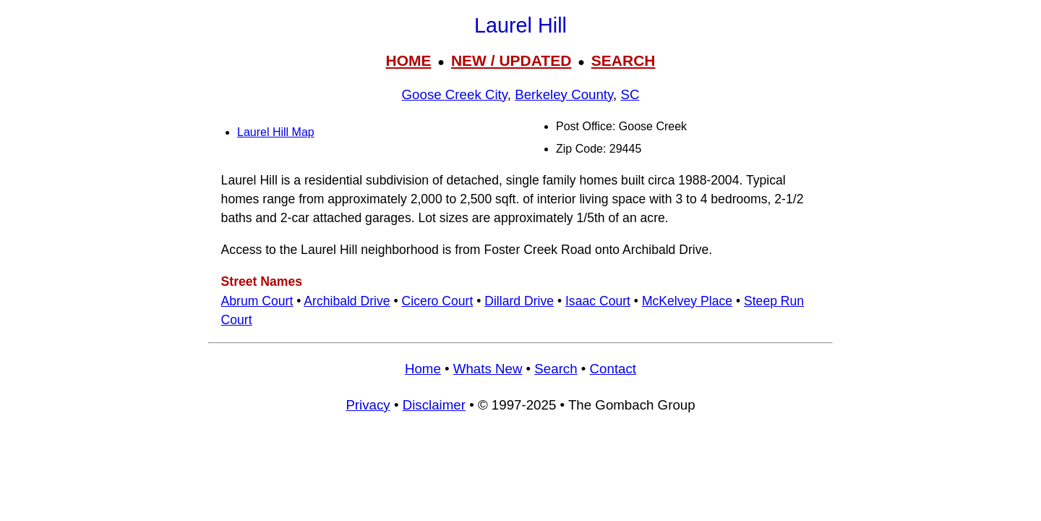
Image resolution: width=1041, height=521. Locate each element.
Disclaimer (434, 404)
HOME (408, 60)
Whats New (488, 368)
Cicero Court (438, 301)
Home (423, 368)
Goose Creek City (454, 94)
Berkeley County (564, 94)
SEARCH (623, 60)
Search (555, 368)
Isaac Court (597, 301)
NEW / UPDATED (511, 60)
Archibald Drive (347, 301)
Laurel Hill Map (275, 132)
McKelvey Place (687, 301)
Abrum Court (257, 301)
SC (629, 94)
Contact (613, 368)
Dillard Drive (519, 301)
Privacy (368, 404)
